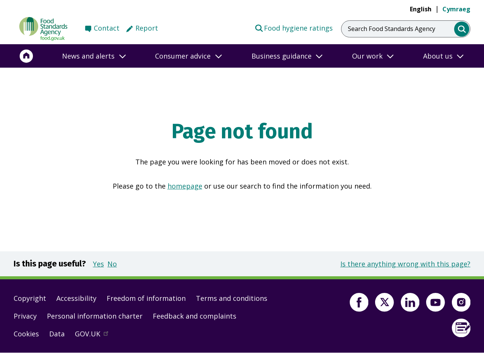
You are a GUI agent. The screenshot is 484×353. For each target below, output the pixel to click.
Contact (106, 28)
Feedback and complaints (194, 315)
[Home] (26, 56)
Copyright (30, 298)
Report (146, 28)
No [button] (112, 263)
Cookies (26, 333)
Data (57, 333)
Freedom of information (146, 298)
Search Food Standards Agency (391, 29)
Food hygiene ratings (293, 28)
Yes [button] (98, 263)
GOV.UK (95, 335)
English (420, 9)
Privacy (25, 315)
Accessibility (76, 298)
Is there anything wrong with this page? (405, 263)
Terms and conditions (231, 298)
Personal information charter (95, 315)
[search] (462, 29)
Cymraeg (456, 9)
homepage (185, 185)
